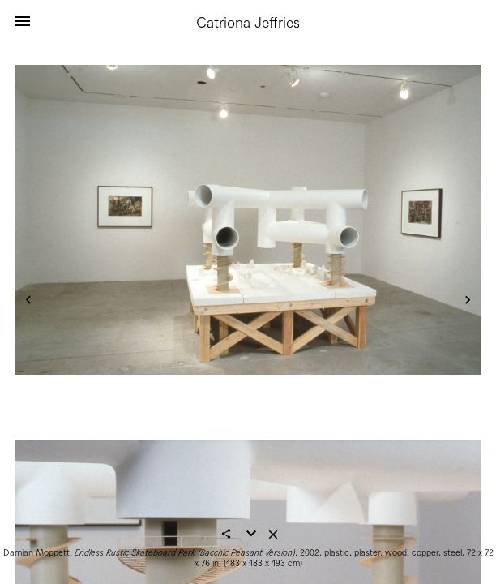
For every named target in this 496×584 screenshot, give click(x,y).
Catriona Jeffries (248, 23)
